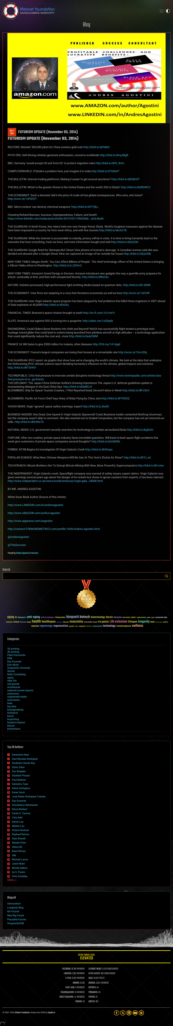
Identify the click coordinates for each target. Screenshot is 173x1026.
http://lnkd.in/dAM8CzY (77, 386)
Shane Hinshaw (20, 830)
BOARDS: (92, 983)
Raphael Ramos (20, 834)
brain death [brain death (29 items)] (126, 618)
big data (11, 706)
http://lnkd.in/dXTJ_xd (137, 457)
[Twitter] (122, 1013)
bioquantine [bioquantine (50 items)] (60, 617)
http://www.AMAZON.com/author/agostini (34, 513)
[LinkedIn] (129, 1013)
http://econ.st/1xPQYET (22, 198)
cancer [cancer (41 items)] (133, 617)
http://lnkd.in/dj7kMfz (96, 147)
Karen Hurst (18, 792)
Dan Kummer (19, 800)
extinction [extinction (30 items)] (9, 622)
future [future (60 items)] (16, 621)
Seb (14, 855)
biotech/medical (16, 722)
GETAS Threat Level (86, 957)
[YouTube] (135, 1013)
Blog (86, 25)
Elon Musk (13, 664)
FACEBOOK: (66, 969)
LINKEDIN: (68, 974)
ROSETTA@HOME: (66, 997)
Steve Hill (17, 847)
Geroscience (14, 903)
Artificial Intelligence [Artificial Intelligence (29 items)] (48, 618)
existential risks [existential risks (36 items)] (161, 617)
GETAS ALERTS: (94, 974)
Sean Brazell (18, 838)
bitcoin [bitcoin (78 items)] (109, 617)
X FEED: (68, 978)
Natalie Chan (19, 842)
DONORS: (76, 983)
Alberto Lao (18, 826)
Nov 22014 (12, 132)
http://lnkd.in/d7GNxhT (105, 171)
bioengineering (15, 709)
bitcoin (11, 725)
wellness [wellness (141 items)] (137, 626)
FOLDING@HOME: (67, 992)
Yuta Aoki (17, 817)
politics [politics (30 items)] (165, 622)
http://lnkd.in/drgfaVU (140, 429)
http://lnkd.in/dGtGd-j (56, 304)
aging (10, 677)
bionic (10, 716)
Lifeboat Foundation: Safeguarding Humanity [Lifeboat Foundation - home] (78, 10)
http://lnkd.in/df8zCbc (95, 277)
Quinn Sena (18, 767)
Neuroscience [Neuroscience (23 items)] (158, 622)
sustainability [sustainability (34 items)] (97, 626)
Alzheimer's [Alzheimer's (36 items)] (22, 617)
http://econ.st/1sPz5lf (136, 293)
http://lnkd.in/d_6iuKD (95, 406)
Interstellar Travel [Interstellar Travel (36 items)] (90, 622)
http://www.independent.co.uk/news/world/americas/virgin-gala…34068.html (55, 481)
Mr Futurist (13, 911)
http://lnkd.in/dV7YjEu (84, 206)
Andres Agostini (22, 553)
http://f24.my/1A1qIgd (106, 344)
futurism (34, 553)
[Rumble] (141, 1013)
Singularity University (18, 667)
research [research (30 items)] (71, 626)
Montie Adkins (19, 867)
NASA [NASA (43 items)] (152, 622)
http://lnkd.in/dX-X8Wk (137, 285)
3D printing (13, 648)
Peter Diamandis (16, 655)
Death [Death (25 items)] (152, 617)
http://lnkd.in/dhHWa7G (29, 421)
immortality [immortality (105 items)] (76, 622)
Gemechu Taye (20, 784)
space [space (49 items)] (88, 626)
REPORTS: (92, 988)
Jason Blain (18, 863)
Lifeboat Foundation (22, 1012)
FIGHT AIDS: (70, 988)
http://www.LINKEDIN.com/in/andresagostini (35, 505)
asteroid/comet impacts (20, 690)
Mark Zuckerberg (16, 674)
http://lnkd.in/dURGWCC (136, 187)
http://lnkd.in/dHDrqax (99, 449)
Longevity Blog (15, 907)
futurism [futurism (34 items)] (23, 622)
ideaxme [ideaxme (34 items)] (66, 622)
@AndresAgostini (18, 537)
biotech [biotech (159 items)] (85, 617)
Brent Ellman (19, 851)
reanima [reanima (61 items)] (35, 626)
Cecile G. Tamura (21, 813)
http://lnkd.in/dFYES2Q (115, 398)
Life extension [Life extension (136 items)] (118, 622)
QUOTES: (92, 1002)
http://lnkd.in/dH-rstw (150, 465)
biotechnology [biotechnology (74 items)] (98, 617)
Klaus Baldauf (19, 809)
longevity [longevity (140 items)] (144, 622)
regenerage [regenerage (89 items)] (46, 626)
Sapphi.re (51, 1012)
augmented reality (17, 696)
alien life (12, 680)
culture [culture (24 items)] (149, 617)
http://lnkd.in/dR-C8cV (135, 390)
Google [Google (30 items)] (29, 622)
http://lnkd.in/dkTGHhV (22, 367)
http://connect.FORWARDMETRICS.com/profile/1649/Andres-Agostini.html (54, 529)
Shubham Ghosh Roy (23, 763)
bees (9, 703)
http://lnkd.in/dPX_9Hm (110, 163)
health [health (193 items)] (36, 621)
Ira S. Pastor (18, 872)
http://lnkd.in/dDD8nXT (125, 179)
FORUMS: (78, 1002)
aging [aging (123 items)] (10, 617)
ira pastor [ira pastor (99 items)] (103, 622)
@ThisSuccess (17, 545)
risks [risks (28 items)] (76, 626)
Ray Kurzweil (14, 661)
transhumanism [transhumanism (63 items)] (123, 626)
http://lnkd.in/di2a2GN (124, 242)
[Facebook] (116, 1013)
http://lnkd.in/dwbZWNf (83, 336)
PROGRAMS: (93, 992)
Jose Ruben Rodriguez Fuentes (29, 796)
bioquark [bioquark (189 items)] (72, 617)
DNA (9, 658)
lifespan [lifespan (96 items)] (132, 622)
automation (13, 700)
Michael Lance (20, 859)
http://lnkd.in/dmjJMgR (114, 155)
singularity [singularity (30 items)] (82, 626)
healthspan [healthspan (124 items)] (49, 622)
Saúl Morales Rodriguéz (25, 758)
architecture (13, 687)
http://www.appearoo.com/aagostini (30, 520)
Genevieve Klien (20, 754)
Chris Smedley (19, 876)
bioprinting (13, 719)
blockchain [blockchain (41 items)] (118, 617)
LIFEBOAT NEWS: (95, 969)
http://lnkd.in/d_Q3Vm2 (67, 265)
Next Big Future (15, 915)
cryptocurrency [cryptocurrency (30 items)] (141, 618)
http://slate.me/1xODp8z (98, 320)
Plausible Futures (16, 919)
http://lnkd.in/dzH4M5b (105, 441)
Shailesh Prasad (21, 775)
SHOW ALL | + (12, 880)
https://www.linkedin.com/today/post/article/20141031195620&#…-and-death (56, 218)
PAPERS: (92, 997)
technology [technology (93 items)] (109, 626)
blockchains (13, 728)
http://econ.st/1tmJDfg (132, 352)
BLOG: (91, 978)
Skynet (11, 671)
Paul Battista (19, 779)
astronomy (13, 693)
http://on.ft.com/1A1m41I (99, 312)
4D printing (13, 651)
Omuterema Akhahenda (25, 805)
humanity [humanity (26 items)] (59, 622)
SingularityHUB (15, 923)
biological (12, 712)
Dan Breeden (19, 771)
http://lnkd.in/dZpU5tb (137, 253)
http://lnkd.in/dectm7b (113, 230)
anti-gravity (13, 683)
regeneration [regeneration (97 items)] (60, 626)
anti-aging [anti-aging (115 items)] (33, 617)
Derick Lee (17, 821)
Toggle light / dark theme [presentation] (168, 11)
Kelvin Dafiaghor (21, 788)
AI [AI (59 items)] (16, 617)
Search (166, 576)
